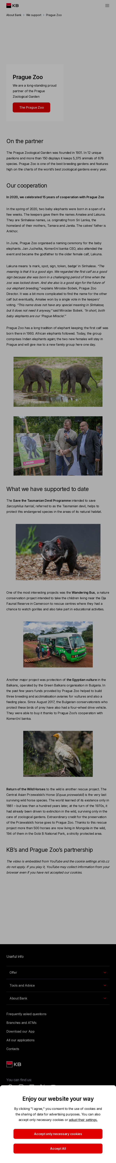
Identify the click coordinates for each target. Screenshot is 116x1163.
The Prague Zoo (31, 107)
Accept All (58, 1149)
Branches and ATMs (21, 1023)
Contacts (12, 1049)
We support (34, 15)
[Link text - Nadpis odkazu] (14, 1064)
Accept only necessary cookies (58, 1134)
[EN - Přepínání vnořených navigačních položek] (58, 972)
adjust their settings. (83, 1120)
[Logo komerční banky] (15, 5)
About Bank (13, 15)
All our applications (20, 1040)
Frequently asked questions (26, 1014)
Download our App (20, 1031)
